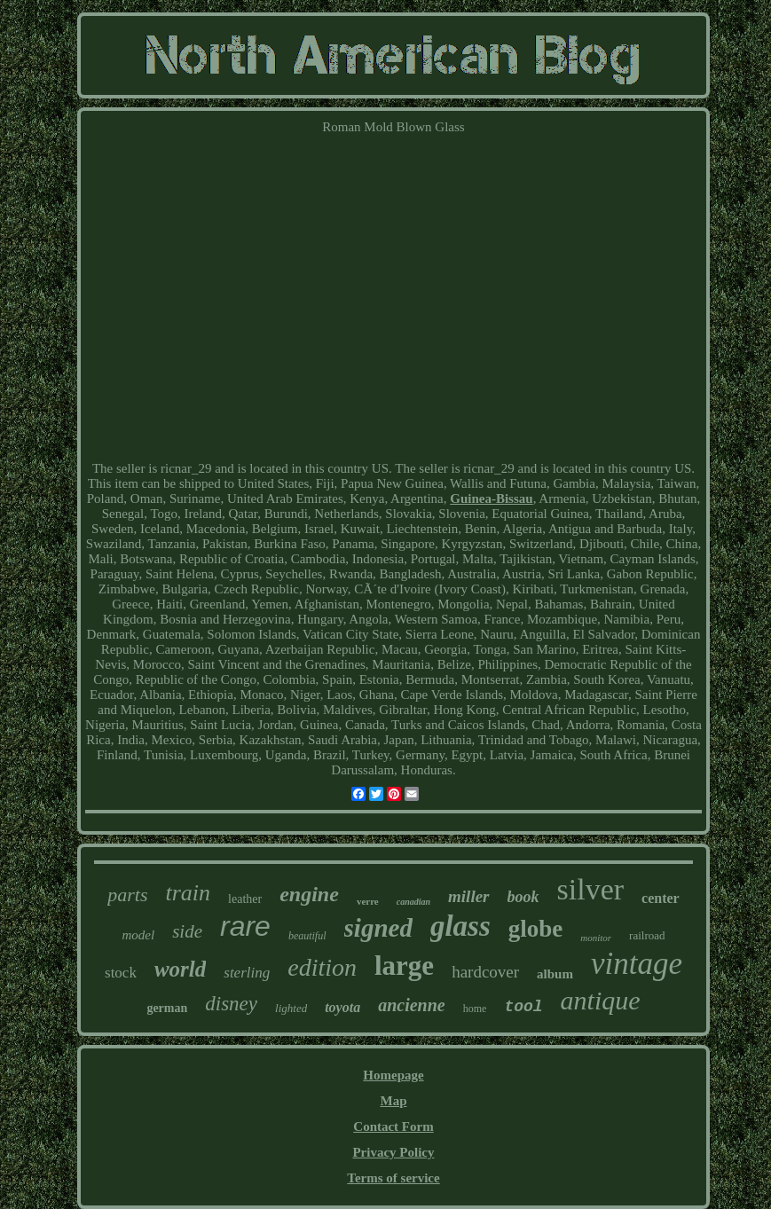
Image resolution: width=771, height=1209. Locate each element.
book (523, 897)
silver (591, 889)
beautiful (307, 936)
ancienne (411, 1005)
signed (378, 928)
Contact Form (393, 1126)
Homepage (393, 1075)
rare (245, 926)
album (555, 974)
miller (468, 896)
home (475, 1008)
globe (535, 928)
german (166, 1008)
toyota (342, 1007)
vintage (636, 963)
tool (523, 1007)
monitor (595, 937)
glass (460, 926)
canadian (413, 902)
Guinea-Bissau (491, 498)
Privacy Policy (393, 1152)
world (180, 969)
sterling (247, 972)
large (404, 965)
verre (368, 901)
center (660, 898)
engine (309, 894)
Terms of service (393, 1178)
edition (322, 967)
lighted (291, 1008)
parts (127, 894)
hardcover (485, 971)
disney (231, 1004)
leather (245, 899)
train (188, 893)
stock (121, 972)
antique (601, 1000)
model (138, 935)
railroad (647, 935)
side (187, 931)
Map (393, 1101)
